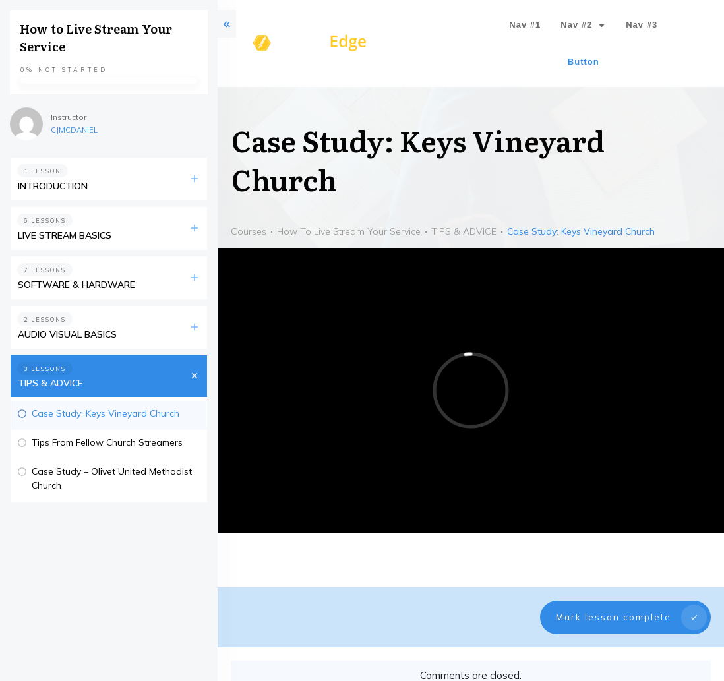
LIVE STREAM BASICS (64, 235)
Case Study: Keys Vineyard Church (105, 413)
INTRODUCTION (53, 186)
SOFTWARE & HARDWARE (76, 285)
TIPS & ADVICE (50, 383)
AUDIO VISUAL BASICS (67, 334)
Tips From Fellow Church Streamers (107, 442)
